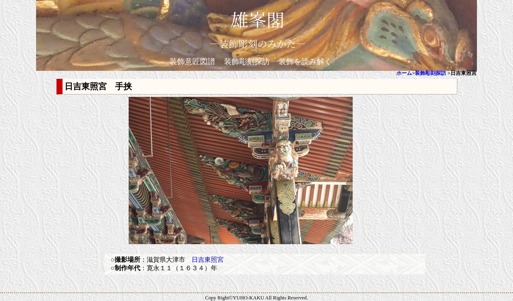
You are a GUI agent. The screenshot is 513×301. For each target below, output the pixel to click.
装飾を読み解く (305, 61)
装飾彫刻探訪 (247, 61)
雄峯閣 (257, 19)
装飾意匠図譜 (192, 61)
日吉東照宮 (208, 259)
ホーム (404, 73)
